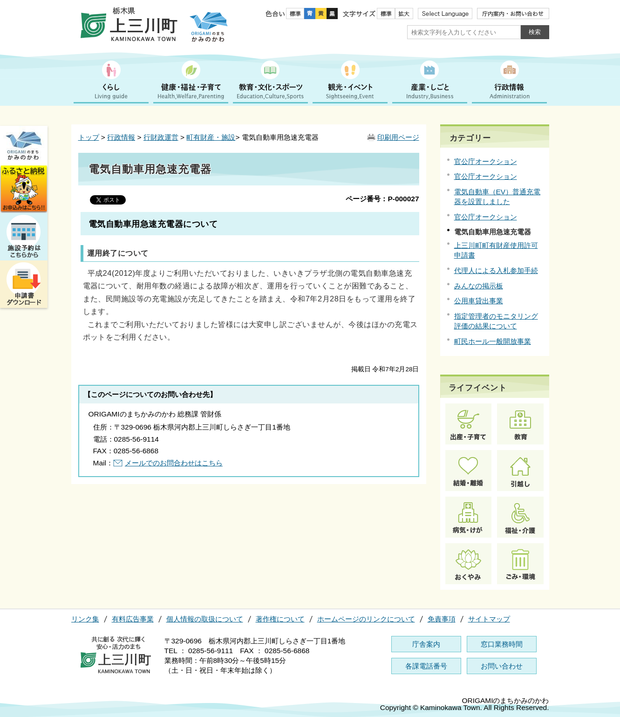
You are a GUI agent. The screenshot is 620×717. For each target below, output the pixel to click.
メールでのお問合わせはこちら (174, 463)
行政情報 (121, 137)
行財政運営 (160, 137)
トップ (88, 137)
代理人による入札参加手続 (496, 270)
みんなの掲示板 (478, 286)
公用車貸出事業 (478, 301)
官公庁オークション (485, 161)
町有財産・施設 (210, 137)
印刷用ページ (398, 137)
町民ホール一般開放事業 (492, 341)
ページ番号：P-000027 (382, 199)
